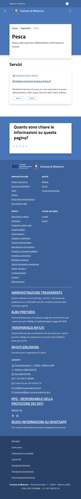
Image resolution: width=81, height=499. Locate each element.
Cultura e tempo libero (21, 242)
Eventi (45, 221)
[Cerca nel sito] (70, 10)
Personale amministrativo (23, 199)
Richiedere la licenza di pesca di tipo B (31, 81)
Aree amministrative (20, 186)
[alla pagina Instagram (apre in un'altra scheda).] (17, 415)
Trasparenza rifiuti (27, 327)
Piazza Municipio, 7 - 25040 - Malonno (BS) (40, 365)
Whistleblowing (25, 347)
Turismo (15, 277)
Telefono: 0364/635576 (23, 369)
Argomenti (25, 28)
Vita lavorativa (17, 281)
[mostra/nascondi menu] (4, 10)
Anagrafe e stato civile (21, 225)
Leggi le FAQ (16, 459)
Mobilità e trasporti (19, 260)
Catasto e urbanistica (20, 238)
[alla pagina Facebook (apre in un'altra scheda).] (12, 415)
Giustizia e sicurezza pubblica (24, 251)
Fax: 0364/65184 (20, 374)
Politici (14, 195)
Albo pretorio (23, 311)
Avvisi (44, 186)
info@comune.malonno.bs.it (26, 388)
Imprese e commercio (21, 255)
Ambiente (15, 221)
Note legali (16, 441)
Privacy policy (17, 447)
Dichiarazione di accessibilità (22, 453)
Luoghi (45, 216)
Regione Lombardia (17, 3)
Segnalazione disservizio (21, 465)
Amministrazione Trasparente (36, 292)
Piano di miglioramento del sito (23, 477)
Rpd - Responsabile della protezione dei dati (32, 401)
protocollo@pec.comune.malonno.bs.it (30, 392)
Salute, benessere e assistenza (25, 264)
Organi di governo (19, 182)
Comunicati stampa (50, 190)
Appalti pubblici (18, 229)
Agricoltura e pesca (27, 75)
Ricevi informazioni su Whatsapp (39, 421)
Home (15, 28)
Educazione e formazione (22, 247)
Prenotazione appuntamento (23, 471)
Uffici (13, 190)
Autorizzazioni (17, 234)
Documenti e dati (19, 203)
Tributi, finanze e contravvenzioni (18, 270)
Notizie (45, 182)
